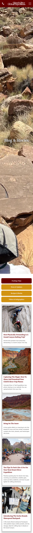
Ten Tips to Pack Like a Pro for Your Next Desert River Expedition (16, 469)
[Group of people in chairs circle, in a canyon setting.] (16, 452)
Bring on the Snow (11, 423)
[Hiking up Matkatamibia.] (16, 319)
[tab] (16, 281)
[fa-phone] (3, 4)
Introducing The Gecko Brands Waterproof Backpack (15, 517)
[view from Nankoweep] (16, 361)
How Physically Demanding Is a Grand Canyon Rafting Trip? (16, 336)
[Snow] (16, 408)
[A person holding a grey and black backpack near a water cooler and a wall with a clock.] (16, 500)
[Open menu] (30, 3)
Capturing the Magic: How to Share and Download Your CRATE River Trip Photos (15, 379)
